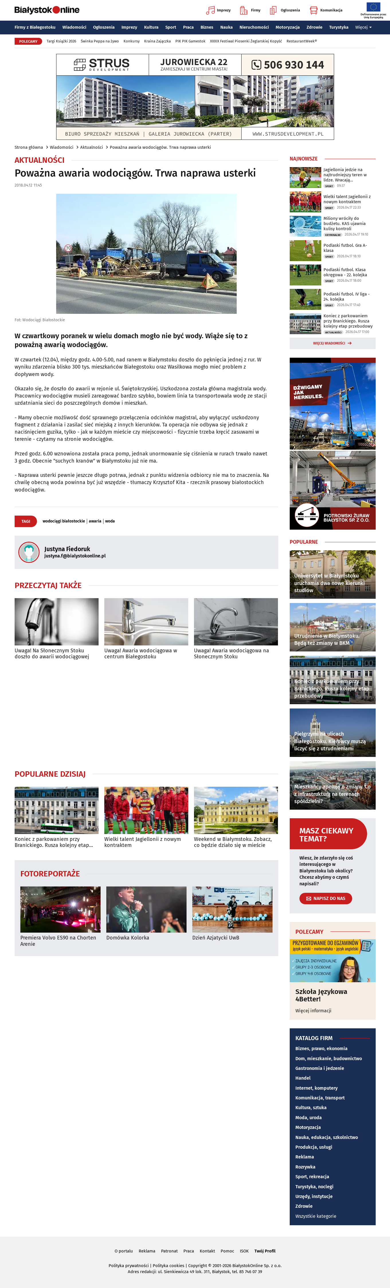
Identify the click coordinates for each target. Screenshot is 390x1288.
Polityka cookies (168, 1265)
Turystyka (338, 27)
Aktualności (91, 147)
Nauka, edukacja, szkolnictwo (326, 1137)
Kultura (151, 27)
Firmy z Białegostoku (35, 27)
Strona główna (29, 147)
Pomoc (227, 1251)
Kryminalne (333, 235)
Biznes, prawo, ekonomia (321, 1048)
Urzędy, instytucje (314, 1196)
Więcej (363, 27)
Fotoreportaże (50, 873)
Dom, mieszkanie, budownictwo (328, 1058)
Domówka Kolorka (127, 938)
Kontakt (207, 1251)
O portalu (124, 1251)
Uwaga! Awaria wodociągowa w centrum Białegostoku (140, 654)
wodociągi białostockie (64, 521)
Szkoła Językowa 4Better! (321, 995)
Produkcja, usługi (313, 1147)
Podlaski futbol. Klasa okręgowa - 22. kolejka (345, 272)
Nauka (226, 27)
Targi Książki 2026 (61, 41)
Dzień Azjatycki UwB (215, 938)
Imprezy (218, 10)
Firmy (250, 10)
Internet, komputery (316, 1088)
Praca (188, 27)
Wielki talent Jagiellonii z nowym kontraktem (142, 842)
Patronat (169, 1251)
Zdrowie (314, 27)
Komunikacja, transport (320, 1098)
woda (110, 521)
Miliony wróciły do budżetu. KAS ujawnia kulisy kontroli (345, 223)
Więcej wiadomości (329, 343)
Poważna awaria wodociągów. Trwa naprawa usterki (160, 147)
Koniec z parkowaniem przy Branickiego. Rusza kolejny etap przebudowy (52, 842)
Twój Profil (264, 1251)
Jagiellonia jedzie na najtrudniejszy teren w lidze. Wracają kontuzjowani (345, 175)
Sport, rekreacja (312, 1176)
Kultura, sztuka (311, 1107)
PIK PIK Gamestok (190, 41)
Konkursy (132, 41)
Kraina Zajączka (157, 41)
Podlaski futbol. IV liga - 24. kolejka (347, 296)
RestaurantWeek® (302, 41)
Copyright (197, 1265)
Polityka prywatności (129, 1265)
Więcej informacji (313, 1010)
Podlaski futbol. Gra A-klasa (345, 248)
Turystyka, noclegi (314, 1186)
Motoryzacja (288, 27)
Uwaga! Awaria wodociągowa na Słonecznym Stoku (231, 654)
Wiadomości (74, 27)
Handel (303, 1078)
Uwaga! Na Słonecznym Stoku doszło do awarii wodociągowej (52, 654)
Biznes (207, 27)
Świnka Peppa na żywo (100, 41)
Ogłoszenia (285, 10)
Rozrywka (305, 1167)
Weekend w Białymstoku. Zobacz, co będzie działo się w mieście (233, 842)
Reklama (304, 1157)
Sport (170, 27)
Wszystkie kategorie (315, 1216)
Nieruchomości (254, 27)
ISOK (244, 1251)
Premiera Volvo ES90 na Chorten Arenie (58, 941)
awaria (95, 521)
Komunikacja (325, 10)
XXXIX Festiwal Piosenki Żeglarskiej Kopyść (246, 41)
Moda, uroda (308, 1117)
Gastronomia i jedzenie (319, 1068)
